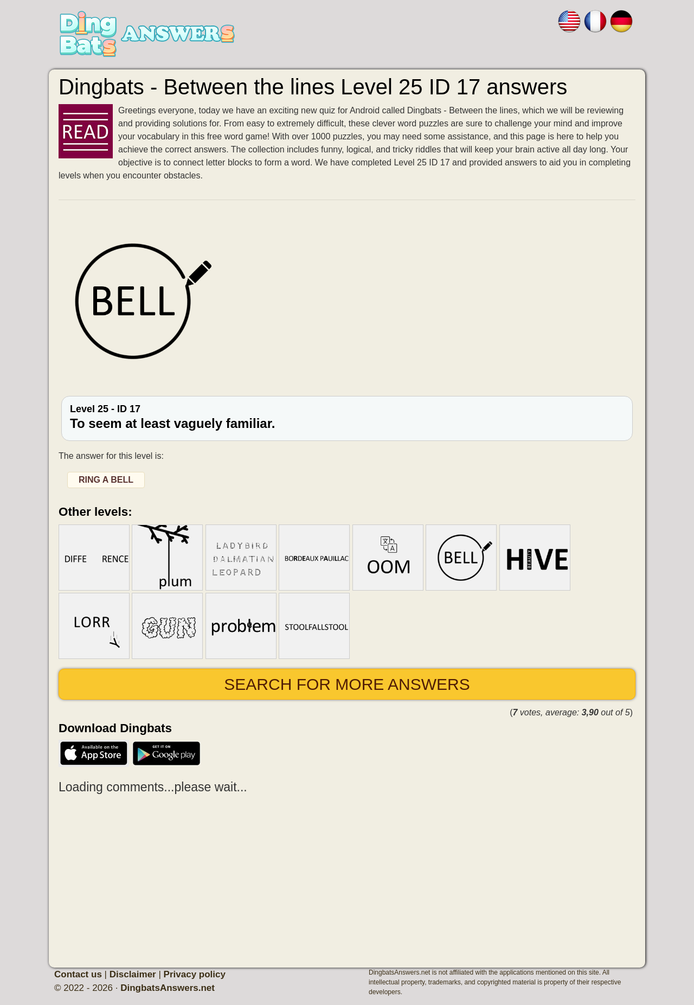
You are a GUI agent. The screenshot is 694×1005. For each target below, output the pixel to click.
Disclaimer (133, 974)
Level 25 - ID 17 (347, 417)
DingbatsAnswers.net (167, 988)
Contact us (78, 974)
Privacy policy (195, 974)
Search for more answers (347, 684)
